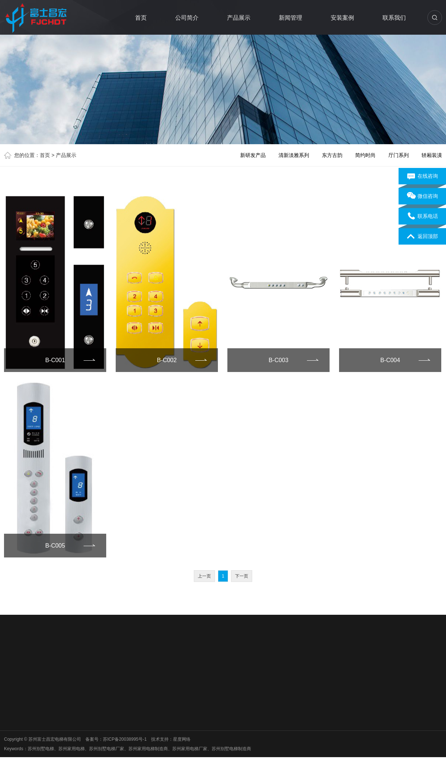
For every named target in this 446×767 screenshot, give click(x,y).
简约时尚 (365, 155)
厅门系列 (398, 155)
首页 (141, 18)
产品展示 (238, 18)
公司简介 (187, 18)
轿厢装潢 (432, 155)
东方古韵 (332, 155)
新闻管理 (290, 18)
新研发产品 (253, 155)
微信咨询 (422, 196)
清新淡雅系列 (293, 155)
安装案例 (342, 18)
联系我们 (394, 18)
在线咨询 (422, 176)
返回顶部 (422, 236)
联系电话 (422, 216)
